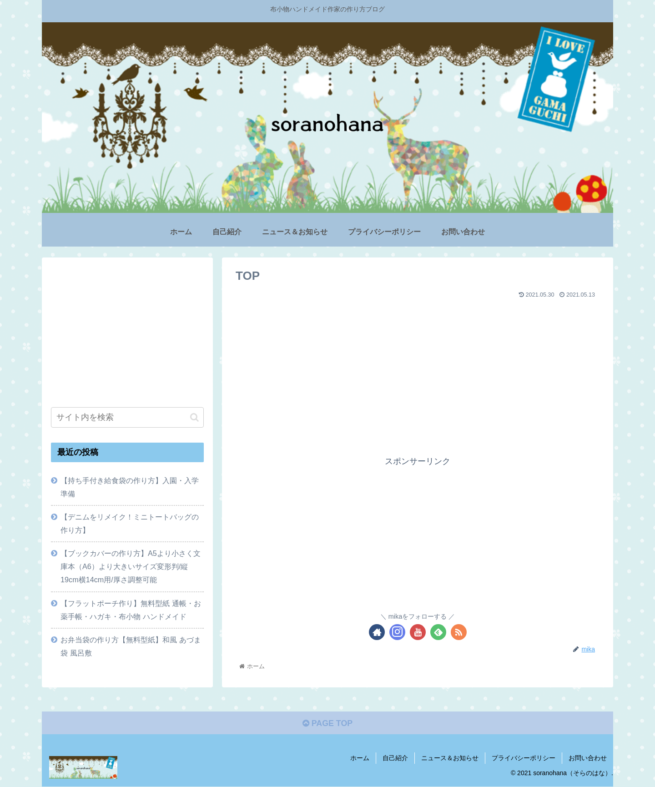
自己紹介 (395, 758)
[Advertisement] (418, 365)
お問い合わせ (588, 758)
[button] (194, 417)
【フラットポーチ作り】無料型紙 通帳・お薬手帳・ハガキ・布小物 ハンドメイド (130, 610)
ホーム (359, 758)
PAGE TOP (327, 723)
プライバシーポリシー (523, 758)
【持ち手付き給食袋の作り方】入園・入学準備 (129, 487)
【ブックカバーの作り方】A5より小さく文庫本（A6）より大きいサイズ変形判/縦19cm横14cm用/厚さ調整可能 (130, 566)
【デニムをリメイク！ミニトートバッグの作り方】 (129, 523)
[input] (127, 417)
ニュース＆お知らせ (450, 758)
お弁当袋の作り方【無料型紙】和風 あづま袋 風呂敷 (130, 646)
